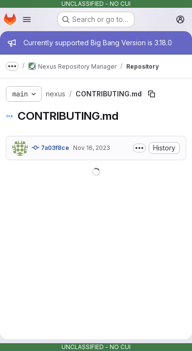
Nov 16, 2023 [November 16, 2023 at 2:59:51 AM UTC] (91, 147)
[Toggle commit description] (139, 148)
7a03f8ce (50, 147)
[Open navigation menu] (27, 19)
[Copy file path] (151, 94)
